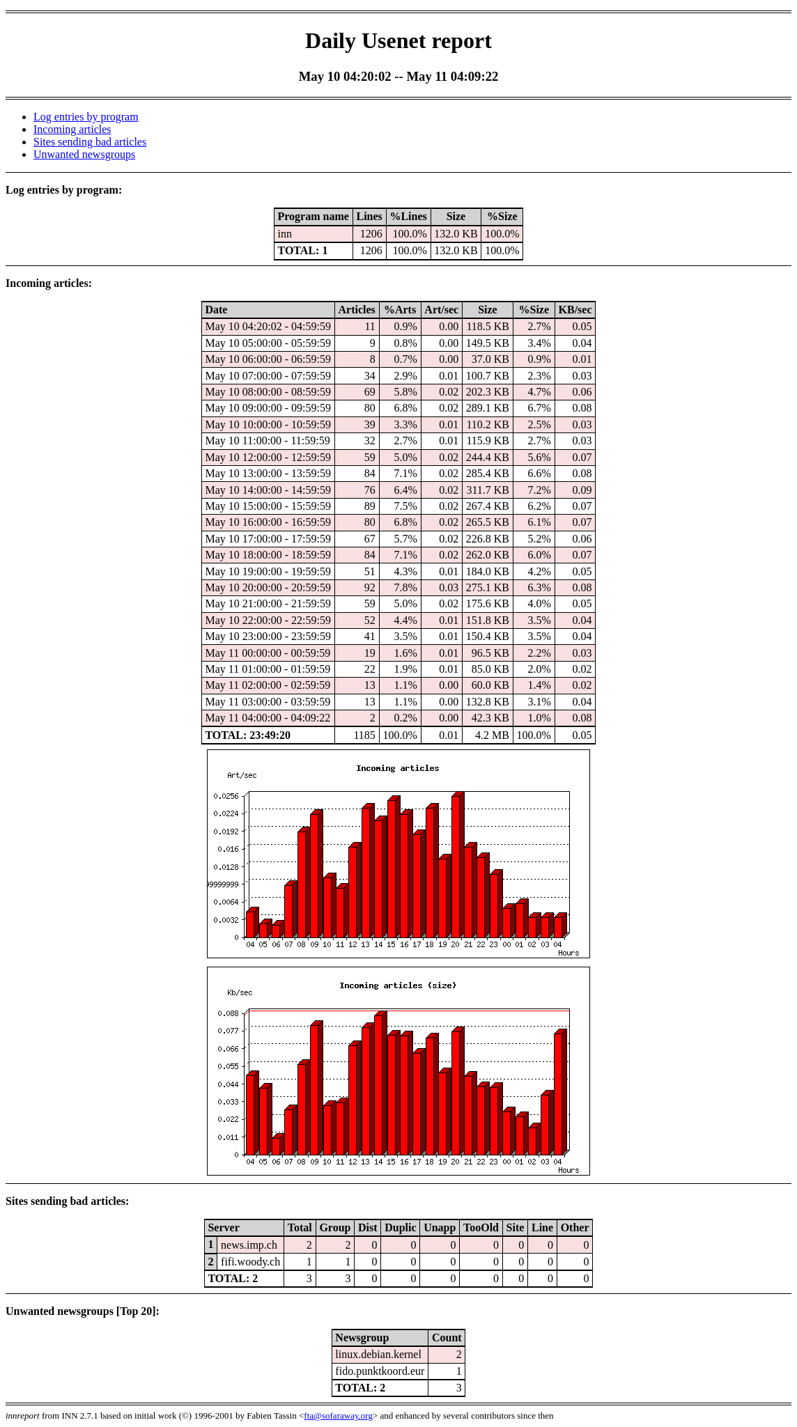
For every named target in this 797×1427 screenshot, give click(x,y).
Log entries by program (86, 117)
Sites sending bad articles (89, 142)
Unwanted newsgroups (84, 154)
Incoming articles (72, 129)
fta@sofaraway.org (338, 1415)
